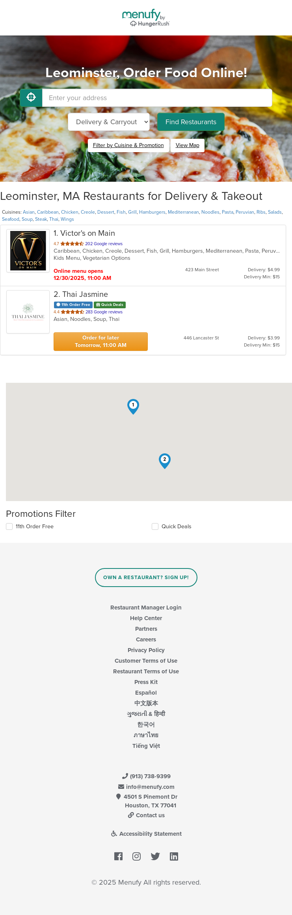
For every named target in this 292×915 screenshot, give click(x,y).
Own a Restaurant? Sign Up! (146, 577)
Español (146, 692)
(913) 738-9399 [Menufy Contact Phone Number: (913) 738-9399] (146, 776)
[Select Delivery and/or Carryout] (109, 122)
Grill (132, 212)
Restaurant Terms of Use (146, 671)
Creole (88, 212)
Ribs (261, 212)
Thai (53, 219)
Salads (275, 212)
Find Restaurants (191, 121)
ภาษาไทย (146, 735)
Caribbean (48, 212)
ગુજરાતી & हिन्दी (146, 713)
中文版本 (146, 703)
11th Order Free (35, 526)
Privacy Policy (146, 650)
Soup (27, 219)
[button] (133, 407)
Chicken (69, 212)
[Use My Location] (31, 98)
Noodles (210, 212)
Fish (121, 212)
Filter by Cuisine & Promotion (128, 145)
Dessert (105, 212)
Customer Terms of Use (146, 660)
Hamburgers (152, 212)
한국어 (146, 724)
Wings (67, 219)
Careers (146, 639)
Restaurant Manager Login (146, 607)
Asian (29, 212)
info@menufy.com (146, 786)
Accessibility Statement (146, 833)
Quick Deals (177, 526)
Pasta (227, 212)
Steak (41, 219)
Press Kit (146, 682)
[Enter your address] (157, 98)
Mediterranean (183, 212)
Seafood (10, 219)
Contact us (146, 815)
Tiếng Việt (146, 745)
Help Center (146, 618)
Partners (146, 628)
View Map (187, 145)
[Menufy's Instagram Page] (136, 856)
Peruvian (245, 212)
